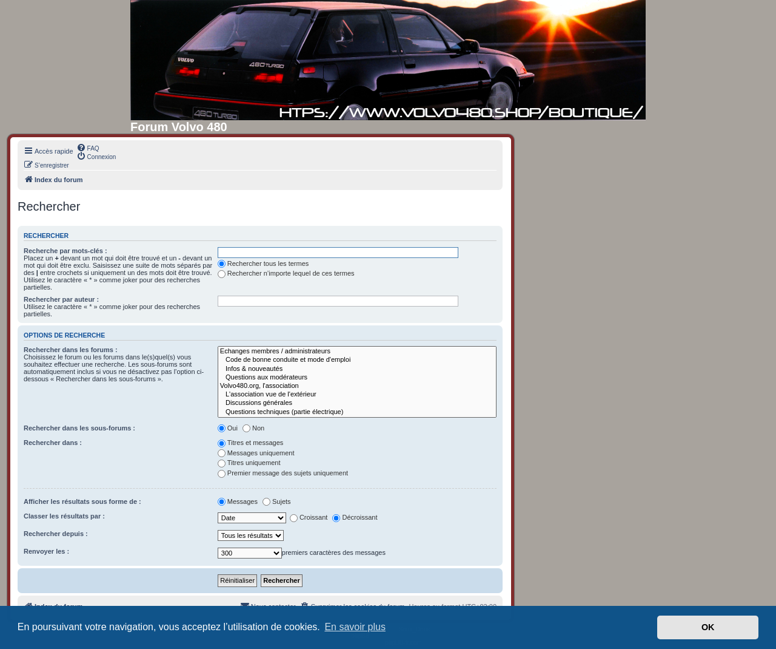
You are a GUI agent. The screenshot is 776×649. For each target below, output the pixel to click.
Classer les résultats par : (64, 516)
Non (253, 428)
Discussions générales (357, 403)
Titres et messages (251, 442)
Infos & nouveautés (357, 369)
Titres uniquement (249, 462)
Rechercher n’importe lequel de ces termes (286, 273)
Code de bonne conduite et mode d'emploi (357, 360)
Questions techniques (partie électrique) (357, 412)
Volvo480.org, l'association (357, 386)
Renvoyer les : (46, 551)
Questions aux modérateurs (357, 377)
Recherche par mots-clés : (65, 250)
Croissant (308, 517)
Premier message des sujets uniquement (283, 473)
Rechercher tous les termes (263, 263)
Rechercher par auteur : (61, 299)
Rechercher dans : (53, 442)
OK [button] (708, 627)
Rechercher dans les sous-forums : (79, 428)
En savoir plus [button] (355, 627)
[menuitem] (87, 147)
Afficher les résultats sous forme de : (82, 501)
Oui (228, 428)
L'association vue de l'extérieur (357, 394)
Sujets (277, 501)
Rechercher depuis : (56, 533)
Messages (238, 501)
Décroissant (354, 517)
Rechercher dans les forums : (71, 349)
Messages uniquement (256, 453)
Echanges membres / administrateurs (357, 351)
